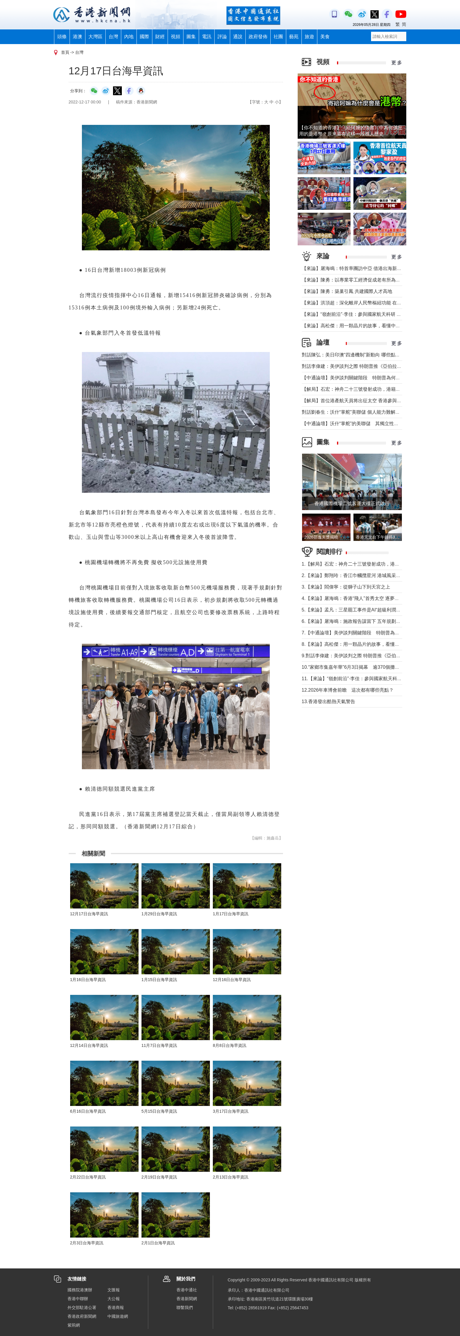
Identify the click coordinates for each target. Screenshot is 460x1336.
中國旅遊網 (117, 1316)
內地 (129, 36)
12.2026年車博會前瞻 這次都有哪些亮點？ (348, 690)
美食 (325, 36)
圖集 (191, 36)
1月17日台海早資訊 (230, 913)
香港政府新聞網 (82, 1316)
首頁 (65, 52)
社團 (278, 36)
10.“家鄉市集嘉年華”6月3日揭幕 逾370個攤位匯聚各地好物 (365, 667)
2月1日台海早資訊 (158, 1243)
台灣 (113, 36)
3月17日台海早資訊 (230, 1111)
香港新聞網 (186, 1298)
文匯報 (113, 1290)
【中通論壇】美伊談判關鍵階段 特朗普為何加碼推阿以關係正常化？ (374, 377)
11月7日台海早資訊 (159, 1045)
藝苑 (294, 36)
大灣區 (95, 36)
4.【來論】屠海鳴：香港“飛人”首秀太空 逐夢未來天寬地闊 (362, 598)
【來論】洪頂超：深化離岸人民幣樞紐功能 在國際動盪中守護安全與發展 (377, 302)
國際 (144, 36)
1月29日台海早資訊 (159, 913)
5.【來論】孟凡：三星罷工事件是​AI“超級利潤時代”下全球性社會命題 (373, 609)
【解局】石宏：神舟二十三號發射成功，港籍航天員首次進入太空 (370, 389)
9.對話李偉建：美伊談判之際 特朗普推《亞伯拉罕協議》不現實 (368, 655)
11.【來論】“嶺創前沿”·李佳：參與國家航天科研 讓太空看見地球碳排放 (376, 678)
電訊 (206, 36)
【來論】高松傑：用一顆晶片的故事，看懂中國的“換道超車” (364, 325)
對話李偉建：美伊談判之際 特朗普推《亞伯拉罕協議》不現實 (366, 366)
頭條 (62, 36)
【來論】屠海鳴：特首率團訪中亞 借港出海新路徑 (354, 268)
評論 (222, 36)
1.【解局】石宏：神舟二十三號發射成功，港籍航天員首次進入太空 (372, 563)
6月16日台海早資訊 (88, 1111)
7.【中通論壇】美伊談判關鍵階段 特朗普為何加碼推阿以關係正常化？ (376, 632)
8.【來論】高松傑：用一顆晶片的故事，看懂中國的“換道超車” (366, 644)
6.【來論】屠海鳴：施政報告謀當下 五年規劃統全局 (356, 621)
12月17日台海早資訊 (89, 913)
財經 (160, 36)
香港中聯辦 (78, 1298)
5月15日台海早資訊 (159, 1111)
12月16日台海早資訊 (232, 979)
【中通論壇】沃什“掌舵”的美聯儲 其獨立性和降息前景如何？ (367, 423)
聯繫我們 (184, 1307)
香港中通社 (186, 1290)
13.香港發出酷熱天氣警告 (328, 701)
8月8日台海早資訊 (229, 1045)
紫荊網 (74, 1325)
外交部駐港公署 (82, 1307)
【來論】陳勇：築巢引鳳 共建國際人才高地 (347, 291)
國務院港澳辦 (80, 1290)
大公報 (113, 1298)
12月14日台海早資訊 (89, 1045)
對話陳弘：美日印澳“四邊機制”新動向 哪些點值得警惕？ (360, 354)
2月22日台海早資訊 (88, 1177)
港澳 (77, 36)
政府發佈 (258, 36)
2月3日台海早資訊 (87, 1243)
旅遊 (309, 36)
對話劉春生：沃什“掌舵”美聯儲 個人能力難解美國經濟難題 (363, 412)
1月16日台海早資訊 (88, 979)
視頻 (175, 36)
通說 (237, 36)
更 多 (396, 62)
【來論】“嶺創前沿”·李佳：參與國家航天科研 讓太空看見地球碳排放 (373, 314)
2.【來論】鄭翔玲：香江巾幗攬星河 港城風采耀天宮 (356, 575)
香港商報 (115, 1307)
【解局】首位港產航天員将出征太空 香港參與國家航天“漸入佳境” (370, 400)
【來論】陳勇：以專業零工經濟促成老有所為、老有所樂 (360, 279)
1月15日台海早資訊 (159, 979)
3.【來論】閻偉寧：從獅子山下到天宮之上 (346, 586)
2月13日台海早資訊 (230, 1177)
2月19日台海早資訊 (159, 1177)
